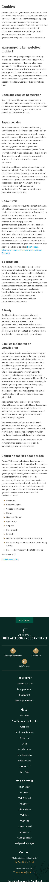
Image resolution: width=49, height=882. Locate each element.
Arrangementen (24, 689)
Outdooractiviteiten (24, 732)
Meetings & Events (24, 700)
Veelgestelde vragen (24, 843)
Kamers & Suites (24, 683)
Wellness (24, 726)
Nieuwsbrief (24, 831)
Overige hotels (24, 837)
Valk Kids (24, 771)
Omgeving (24, 737)
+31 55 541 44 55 (24, 861)
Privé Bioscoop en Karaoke (24, 721)
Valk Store (25, 803)
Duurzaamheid (25, 826)
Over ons (24, 820)
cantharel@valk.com (24, 872)
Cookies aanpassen (10, 559)
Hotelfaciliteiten (24, 754)
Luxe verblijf (24, 766)
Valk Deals (25, 792)
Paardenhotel (24, 749)
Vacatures (24, 715)
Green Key (36, 652)
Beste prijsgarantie (13, 652)
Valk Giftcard (24, 798)
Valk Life (24, 815)
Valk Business (24, 809)
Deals (24, 743)
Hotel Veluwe (24, 760)
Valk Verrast (24, 663)
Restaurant (24, 694)
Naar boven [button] (24, 620)
